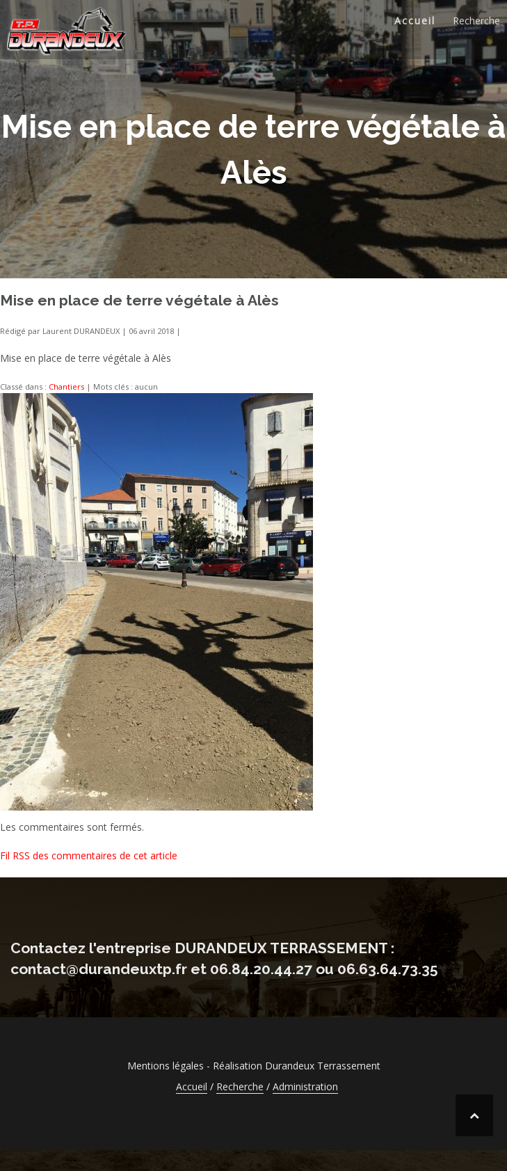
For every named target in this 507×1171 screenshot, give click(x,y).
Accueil (414, 20)
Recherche (476, 20)
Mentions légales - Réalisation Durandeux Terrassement (253, 1065)
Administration (305, 1086)
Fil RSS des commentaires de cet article (88, 855)
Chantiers (66, 386)
